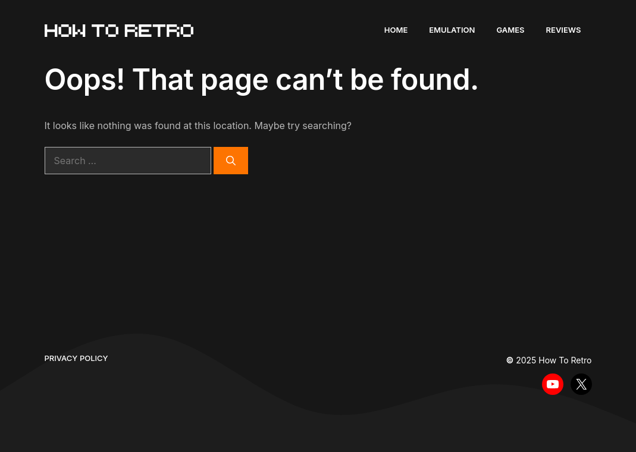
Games (510, 29)
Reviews (563, 29)
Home (396, 29)
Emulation (452, 29)
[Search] (231, 160)
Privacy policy (76, 358)
